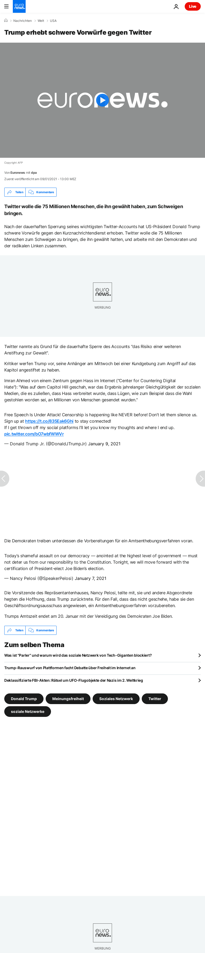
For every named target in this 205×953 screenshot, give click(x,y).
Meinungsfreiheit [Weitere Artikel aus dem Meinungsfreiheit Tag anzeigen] (68, 698)
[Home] (5, 20)
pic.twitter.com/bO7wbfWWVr (34, 434)
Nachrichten (22, 20)
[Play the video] (102, 100)
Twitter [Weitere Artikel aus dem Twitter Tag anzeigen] (154, 698)
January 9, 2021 (104, 443)
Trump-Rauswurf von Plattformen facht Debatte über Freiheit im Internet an (70, 667)
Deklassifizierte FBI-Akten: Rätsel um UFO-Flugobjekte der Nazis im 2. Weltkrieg (73, 680)
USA (53, 20)
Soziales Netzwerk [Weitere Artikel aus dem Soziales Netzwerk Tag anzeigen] (116, 698)
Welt (41, 20)
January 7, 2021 (90, 578)
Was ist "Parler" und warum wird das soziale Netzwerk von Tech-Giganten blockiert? (78, 655)
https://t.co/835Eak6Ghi (49, 421)
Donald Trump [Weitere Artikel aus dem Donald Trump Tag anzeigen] (24, 698)
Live (192, 6)
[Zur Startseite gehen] (19, 6)
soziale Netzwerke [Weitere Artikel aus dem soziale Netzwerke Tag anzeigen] (27, 711)
